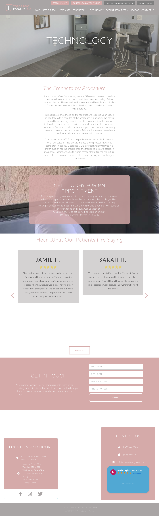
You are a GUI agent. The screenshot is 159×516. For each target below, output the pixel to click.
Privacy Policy (87, 511)
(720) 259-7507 (130, 454)
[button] (82, 10)
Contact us (147, 10)
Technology (97, 10)
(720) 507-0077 (60, 3)
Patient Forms (145, 3)
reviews (135, 10)
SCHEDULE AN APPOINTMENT (86, 3)
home (37, 10)
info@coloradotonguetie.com (130, 462)
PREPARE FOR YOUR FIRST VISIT (119, 3)
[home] (17, 7)
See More (79, 350)
